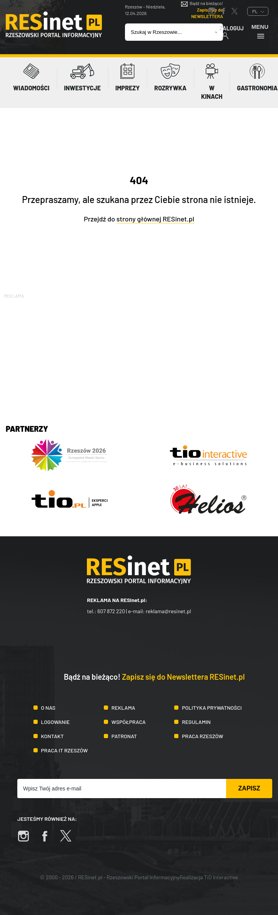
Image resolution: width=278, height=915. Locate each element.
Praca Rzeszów (202, 736)
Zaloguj (231, 32)
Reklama (123, 707)
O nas (48, 707)
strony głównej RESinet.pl (155, 219)
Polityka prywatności (212, 707)
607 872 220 (111, 611)
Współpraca (129, 722)
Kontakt (52, 736)
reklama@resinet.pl (168, 611)
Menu (259, 31)
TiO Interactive (221, 877)
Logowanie (55, 722)
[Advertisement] (139, 354)
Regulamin (196, 722)
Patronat (124, 736)
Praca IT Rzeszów (64, 750)
